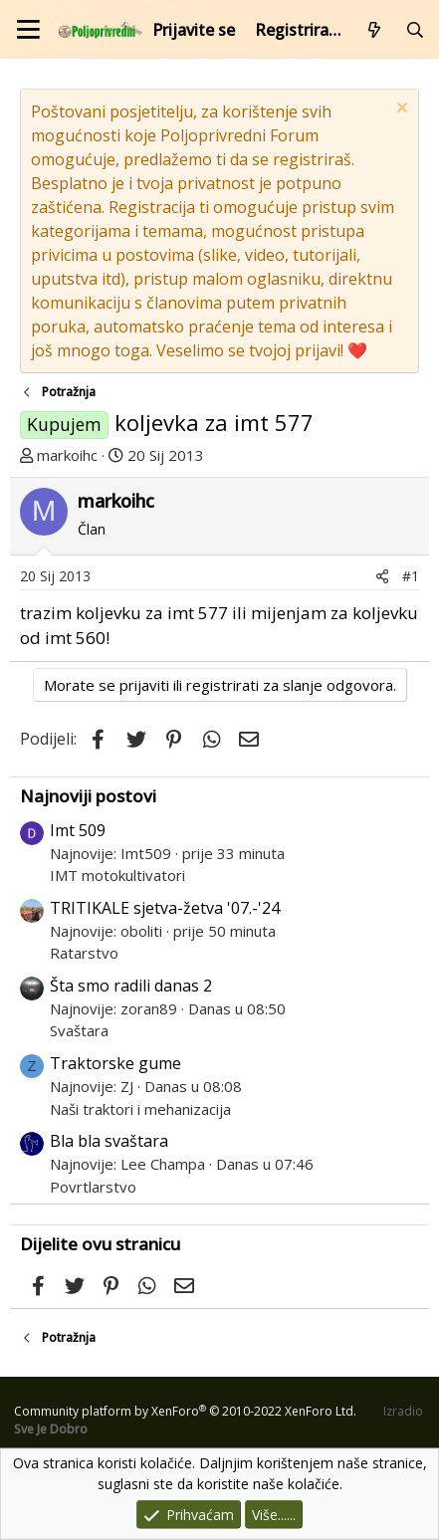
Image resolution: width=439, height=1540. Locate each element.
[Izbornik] (28, 29)
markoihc (67, 455)
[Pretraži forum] (414, 30)
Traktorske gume (115, 1063)
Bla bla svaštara (109, 1141)
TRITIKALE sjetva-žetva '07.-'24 (165, 908)
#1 (410, 575)
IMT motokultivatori (117, 875)
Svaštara (79, 1030)
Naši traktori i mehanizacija (140, 1109)
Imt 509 (78, 830)
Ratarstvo (84, 953)
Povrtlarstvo (93, 1187)
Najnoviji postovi (88, 795)
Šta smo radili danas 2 (131, 985)
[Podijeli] (382, 575)
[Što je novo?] (374, 30)
